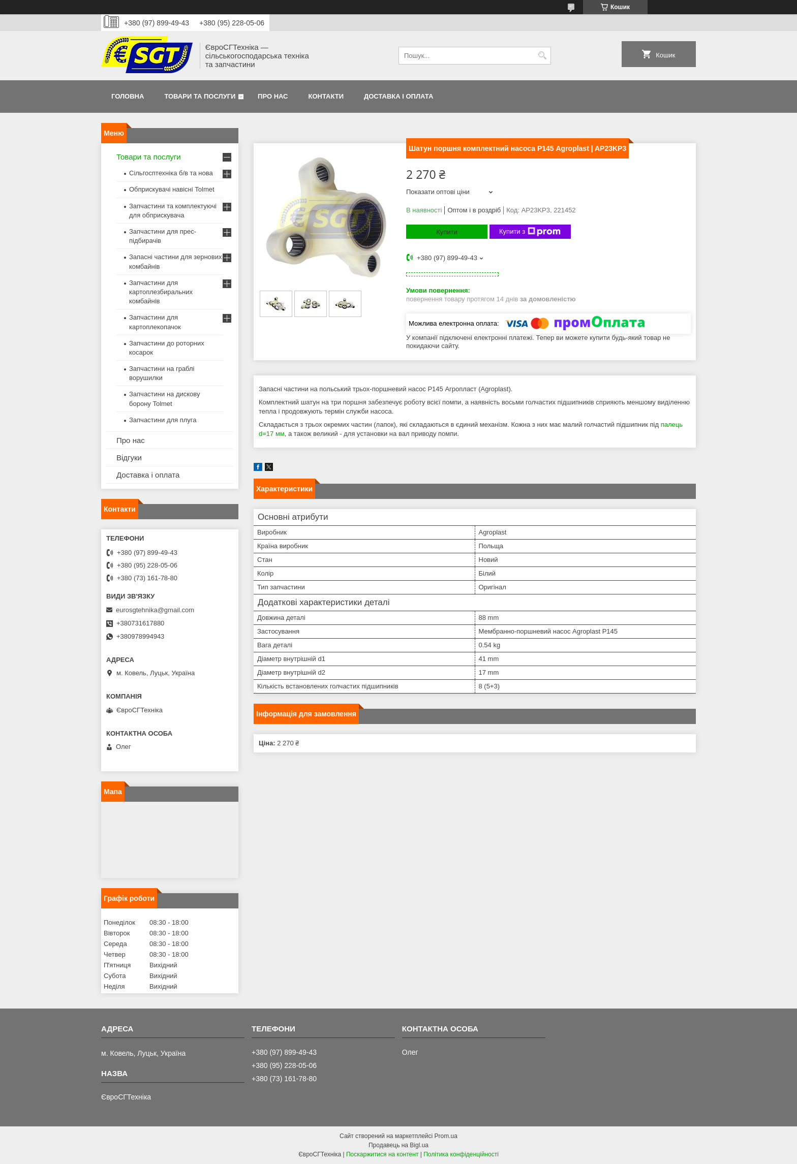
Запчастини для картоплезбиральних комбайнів (161, 292)
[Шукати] (542, 56)
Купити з (530, 231)
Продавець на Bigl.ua (398, 1145)
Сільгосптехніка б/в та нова (171, 173)
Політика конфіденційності (461, 1154)
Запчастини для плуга (163, 420)
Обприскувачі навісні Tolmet (171, 189)
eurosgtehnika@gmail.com (155, 610)
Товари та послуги (199, 96)
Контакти (326, 96)
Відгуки (129, 457)
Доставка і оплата (398, 96)
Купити (446, 232)
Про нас (273, 96)
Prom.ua (446, 1136)
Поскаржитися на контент (382, 1154)
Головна (127, 96)
